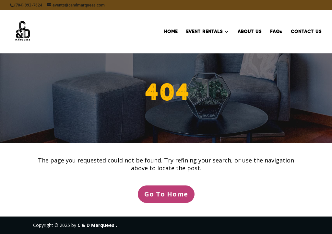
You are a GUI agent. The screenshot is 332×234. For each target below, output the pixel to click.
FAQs (276, 31)
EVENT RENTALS (204, 31)
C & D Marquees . (97, 225)
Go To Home (166, 194)
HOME (171, 31)
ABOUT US (250, 31)
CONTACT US (306, 31)
